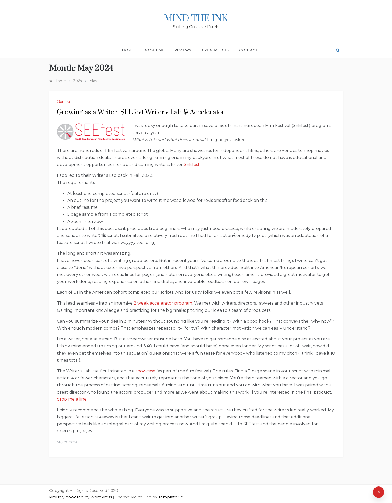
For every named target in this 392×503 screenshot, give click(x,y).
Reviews (182, 50)
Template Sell (171, 496)
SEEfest (192, 164)
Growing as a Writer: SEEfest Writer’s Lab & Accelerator (141, 112)
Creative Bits (215, 50)
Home (128, 50)
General (64, 101)
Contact (248, 50)
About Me (154, 50)
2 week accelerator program (163, 303)
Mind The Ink (196, 18)
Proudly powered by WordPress (81, 496)
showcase (145, 371)
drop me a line (72, 399)
